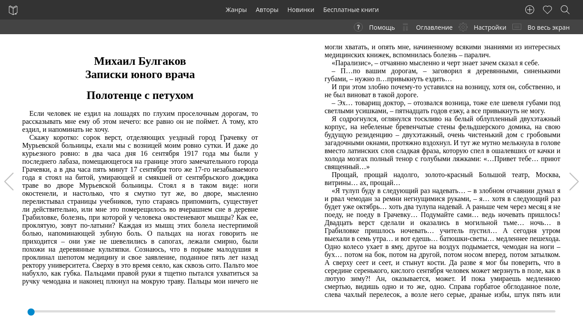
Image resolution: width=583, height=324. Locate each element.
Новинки (300, 9)
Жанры (236, 9)
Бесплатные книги (351, 9)
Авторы (267, 9)
